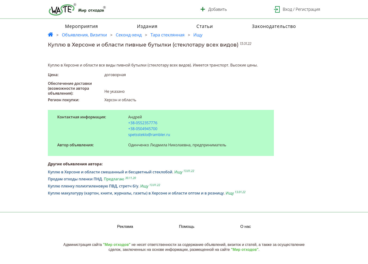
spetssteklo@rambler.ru (149, 134)
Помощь (187, 226)
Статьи (204, 26)
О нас (245, 226)
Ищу (198, 35)
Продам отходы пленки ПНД (75, 179)
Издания (147, 26)
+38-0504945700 (142, 128)
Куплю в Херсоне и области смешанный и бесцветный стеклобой (110, 172)
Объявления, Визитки (84, 35)
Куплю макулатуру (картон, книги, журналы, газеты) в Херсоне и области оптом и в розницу (136, 193)
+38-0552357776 (142, 122)
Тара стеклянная (167, 35)
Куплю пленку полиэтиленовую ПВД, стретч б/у (93, 186)
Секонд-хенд (129, 35)
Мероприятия (81, 26)
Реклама (125, 226)
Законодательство (274, 26)
